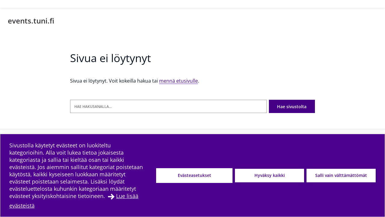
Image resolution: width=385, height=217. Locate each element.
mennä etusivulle (178, 80)
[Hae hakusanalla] (168, 106)
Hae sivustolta (291, 106)
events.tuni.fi (31, 21)
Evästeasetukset (194, 175)
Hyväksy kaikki (269, 175)
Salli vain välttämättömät (341, 175)
